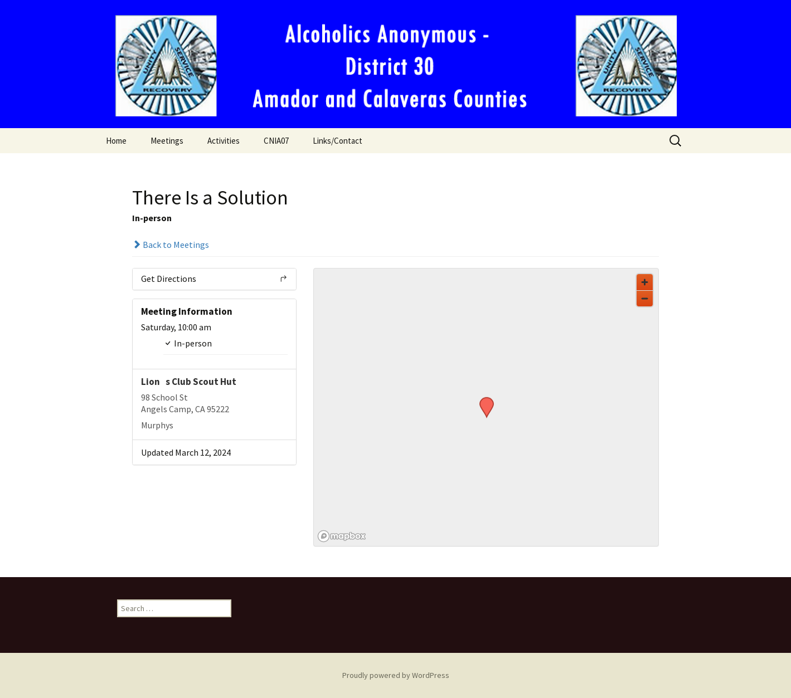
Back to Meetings (170, 244)
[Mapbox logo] (341, 536)
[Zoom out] (645, 298)
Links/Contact (337, 140)
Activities (223, 140)
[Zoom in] (645, 282)
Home (116, 140)
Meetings (167, 140)
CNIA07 (276, 140)
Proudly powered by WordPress (395, 675)
